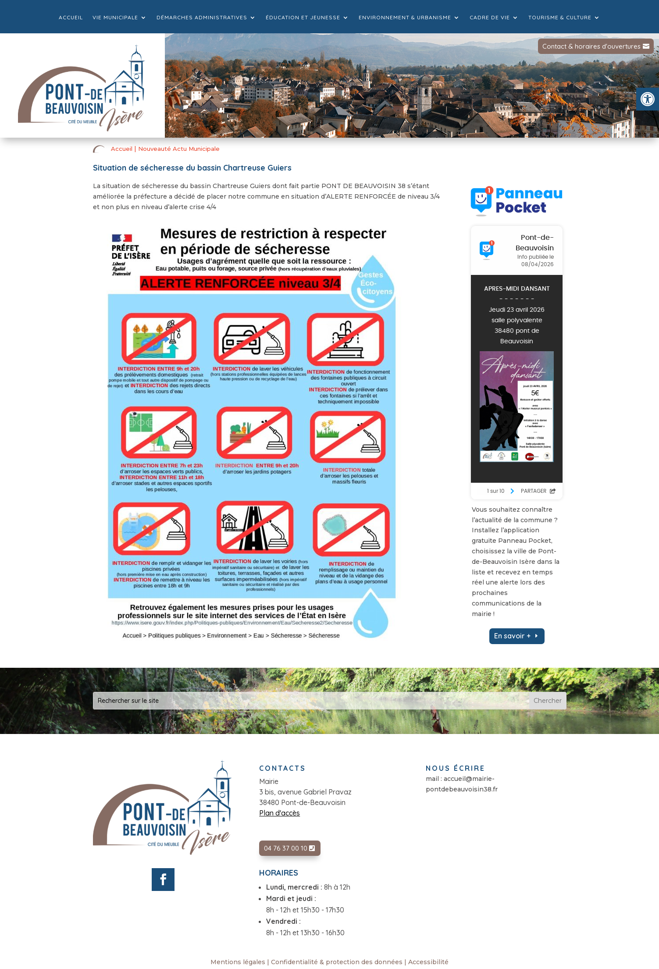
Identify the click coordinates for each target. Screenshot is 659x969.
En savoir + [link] (512, 635)
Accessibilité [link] (428, 962)
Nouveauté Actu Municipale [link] (179, 148)
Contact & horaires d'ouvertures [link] (591, 46)
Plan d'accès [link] (279, 813)
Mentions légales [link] (237, 962)
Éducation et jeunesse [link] (303, 17)
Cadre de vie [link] (490, 17)
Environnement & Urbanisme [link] (405, 17)
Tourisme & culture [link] (559, 17)
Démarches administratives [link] (202, 17)
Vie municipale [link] (115, 17)
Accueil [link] (71, 17)
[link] (647, 99)
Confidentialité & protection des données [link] (337, 962)
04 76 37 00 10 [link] (285, 848)
